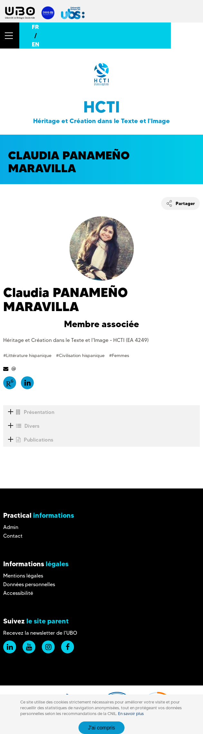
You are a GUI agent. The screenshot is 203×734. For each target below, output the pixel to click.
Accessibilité (18, 593)
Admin (10, 527)
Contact (13, 536)
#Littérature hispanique (28, 355)
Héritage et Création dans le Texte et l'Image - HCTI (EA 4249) (76, 340)
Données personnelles (29, 584)
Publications (28, 440)
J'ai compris (101, 727)
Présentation (28, 412)
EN (35, 44)
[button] (9, 35)
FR (35, 27)
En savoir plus (131, 713)
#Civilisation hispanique (81, 355)
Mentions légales (23, 576)
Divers (21, 426)
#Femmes (119, 355)
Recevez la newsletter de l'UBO (40, 633)
